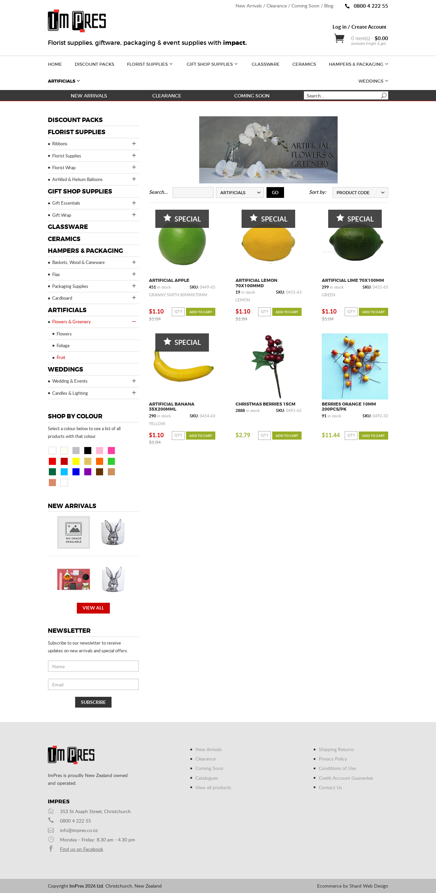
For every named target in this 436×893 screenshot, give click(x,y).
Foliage (63, 346)
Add (200, 311)
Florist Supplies (150, 63)
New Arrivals (249, 5)
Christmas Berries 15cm (265, 404)
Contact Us (330, 787)
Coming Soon (305, 5)
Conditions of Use (337, 768)
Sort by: (317, 192)
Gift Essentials (94, 203)
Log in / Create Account (359, 26)
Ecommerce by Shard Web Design (352, 886)
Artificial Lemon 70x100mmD (256, 283)
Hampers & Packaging (359, 63)
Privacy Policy (333, 758)
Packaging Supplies (94, 285)
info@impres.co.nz (79, 830)
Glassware (266, 64)
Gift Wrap (94, 214)
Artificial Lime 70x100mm (353, 280)
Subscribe (93, 702)
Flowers (64, 334)
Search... (158, 192)
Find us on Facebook (81, 849)
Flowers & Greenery (94, 321)
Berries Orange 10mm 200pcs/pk (349, 406)
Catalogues (206, 778)
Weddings (374, 80)
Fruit (61, 357)
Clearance (277, 5)
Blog (328, 5)
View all (93, 607)
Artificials (64, 81)
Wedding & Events (94, 381)
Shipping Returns (336, 749)
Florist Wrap (94, 167)
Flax (94, 274)
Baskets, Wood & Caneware (94, 262)
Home (55, 64)
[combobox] (240, 192)
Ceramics (304, 64)
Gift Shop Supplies (213, 63)
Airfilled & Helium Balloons (94, 179)
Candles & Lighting (94, 392)
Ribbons (94, 143)
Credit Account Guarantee (346, 778)
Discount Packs (94, 64)
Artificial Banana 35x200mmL (171, 406)
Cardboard (94, 297)
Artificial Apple (169, 280)
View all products (213, 787)
